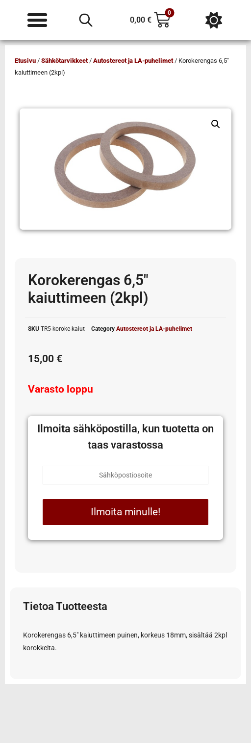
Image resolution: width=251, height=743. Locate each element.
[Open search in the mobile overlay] (86, 20)
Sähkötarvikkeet (64, 60)
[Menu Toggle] (37, 20)
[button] (216, 124)
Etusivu (25, 60)
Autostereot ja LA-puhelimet (133, 60)
